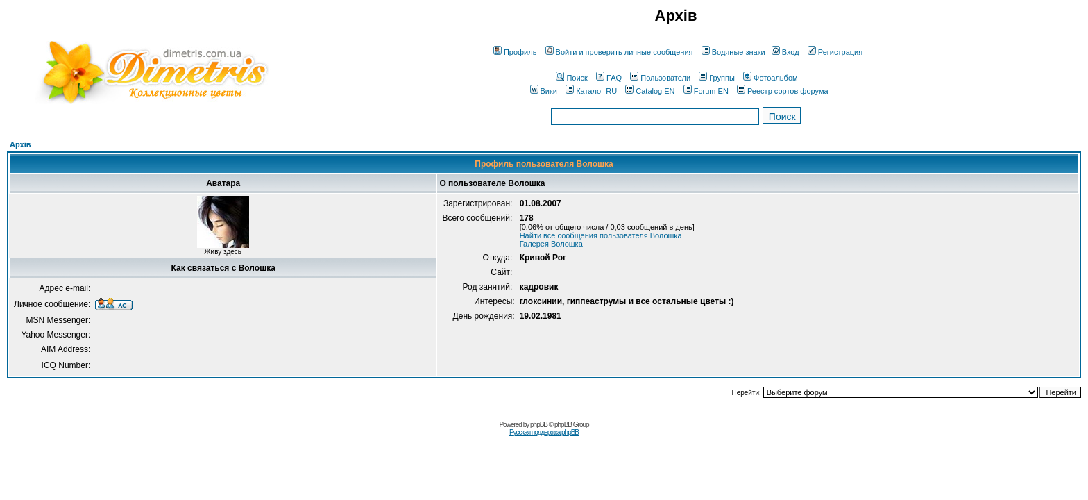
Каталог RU (591, 91)
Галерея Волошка (551, 244)
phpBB (538, 424)
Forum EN (706, 91)
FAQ (609, 78)
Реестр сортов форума (782, 91)
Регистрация (835, 52)
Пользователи (660, 78)
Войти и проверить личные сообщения (619, 52)
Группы (717, 78)
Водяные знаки (733, 52)
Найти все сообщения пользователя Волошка (601, 235)
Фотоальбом (770, 78)
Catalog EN (649, 91)
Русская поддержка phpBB (544, 432)
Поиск (571, 78)
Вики (543, 91)
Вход (785, 52)
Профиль (515, 52)
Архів (20, 144)
